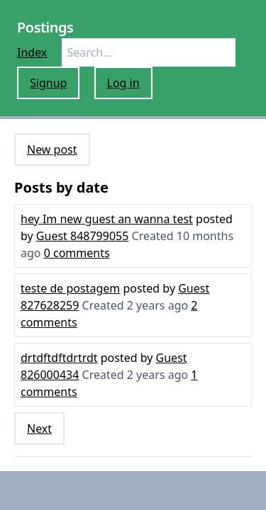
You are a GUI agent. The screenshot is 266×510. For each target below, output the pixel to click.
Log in (123, 83)
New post (52, 149)
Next (39, 428)
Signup (48, 83)
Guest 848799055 (82, 236)
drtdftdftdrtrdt (59, 358)
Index (32, 52)
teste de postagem (70, 288)
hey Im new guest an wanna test (107, 219)
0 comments (77, 253)
